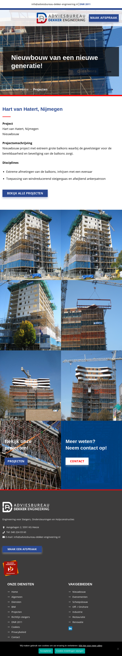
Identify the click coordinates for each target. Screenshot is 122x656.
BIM (13, 606)
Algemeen (16, 596)
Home (24, 89)
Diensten (16, 601)
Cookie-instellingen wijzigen (70, 651)
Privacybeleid (18, 632)
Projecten (40, 89)
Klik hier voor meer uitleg (90, 645)
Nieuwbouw (79, 591)
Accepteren (45, 651)
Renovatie (77, 622)
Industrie (77, 611)
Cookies (15, 627)
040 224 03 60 (18, 532)
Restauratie (78, 617)
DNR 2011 (16, 622)
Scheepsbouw (80, 601)
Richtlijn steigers (20, 617)
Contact (15, 637)
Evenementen (80, 596)
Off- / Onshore (80, 606)
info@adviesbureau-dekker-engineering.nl (37, 537)
